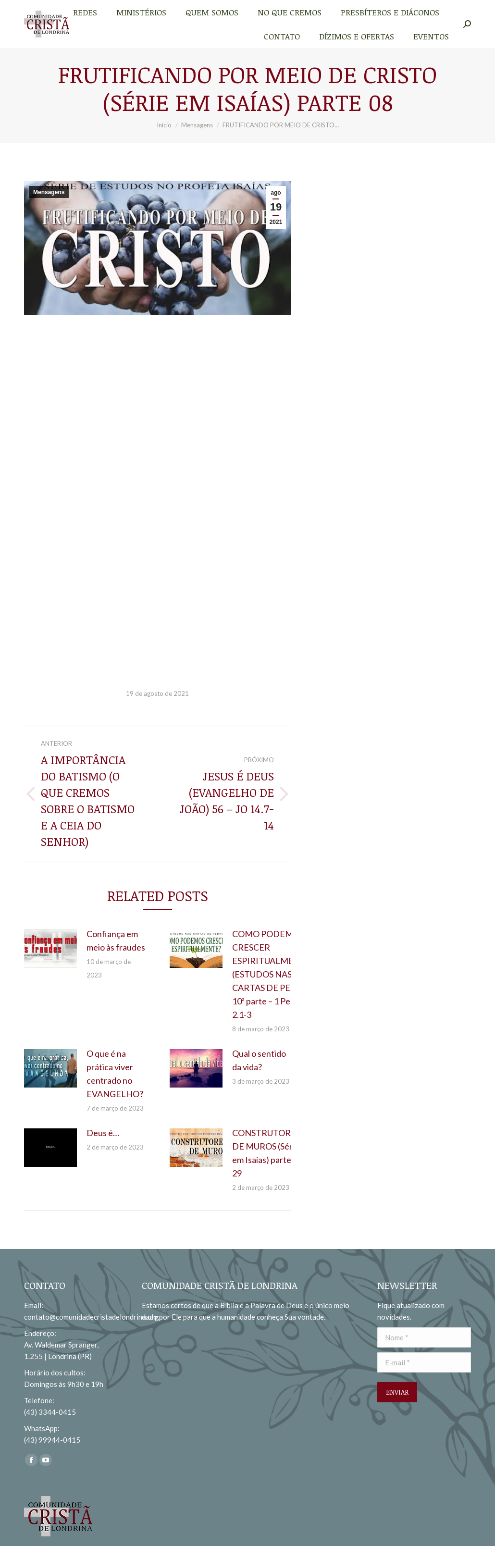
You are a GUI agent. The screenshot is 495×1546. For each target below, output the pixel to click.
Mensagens (48, 192)
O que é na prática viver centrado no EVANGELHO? (115, 1073)
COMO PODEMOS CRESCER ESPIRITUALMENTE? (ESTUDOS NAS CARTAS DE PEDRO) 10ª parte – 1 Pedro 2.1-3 (273, 974)
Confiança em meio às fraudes (116, 940)
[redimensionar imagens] (50, 948)
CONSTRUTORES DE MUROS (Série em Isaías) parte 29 (266, 1152)
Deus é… (103, 1132)
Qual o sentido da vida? (259, 1060)
